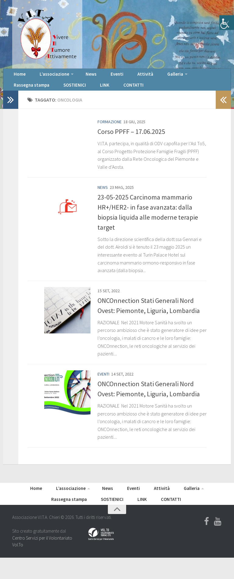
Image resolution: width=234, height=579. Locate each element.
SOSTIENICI (23, 91)
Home (18, 76)
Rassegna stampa (181, 76)
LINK (47, 91)
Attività (120, 76)
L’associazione (47, 76)
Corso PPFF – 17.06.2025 (131, 140)
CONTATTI (70, 91)
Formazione (110, 130)
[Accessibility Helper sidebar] (226, 22)
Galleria (143, 76)
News (79, 76)
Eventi (99, 76)
